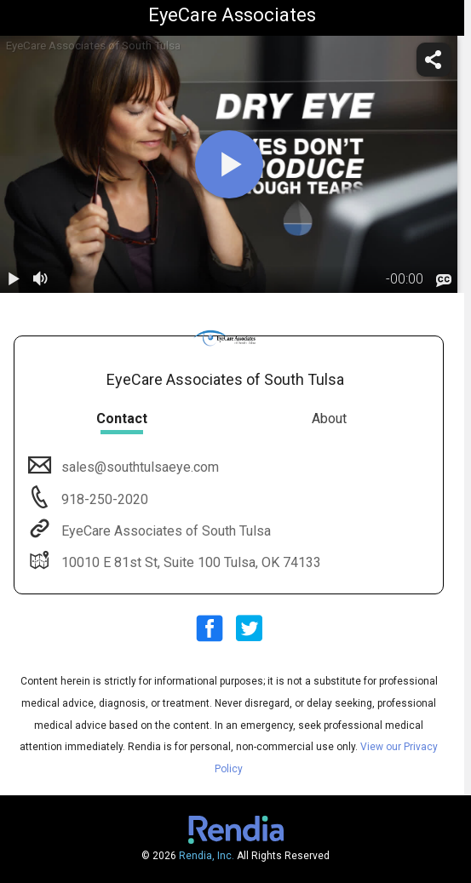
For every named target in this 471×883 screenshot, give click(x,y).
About (329, 418)
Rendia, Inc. (206, 856)
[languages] (443, 280)
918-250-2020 (103, 499)
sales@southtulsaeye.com (138, 467)
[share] (433, 60)
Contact (121, 418)
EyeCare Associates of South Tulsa (164, 531)
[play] (229, 164)
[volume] (41, 279)
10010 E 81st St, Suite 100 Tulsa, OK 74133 (189, 562)
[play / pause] (13, 279)
